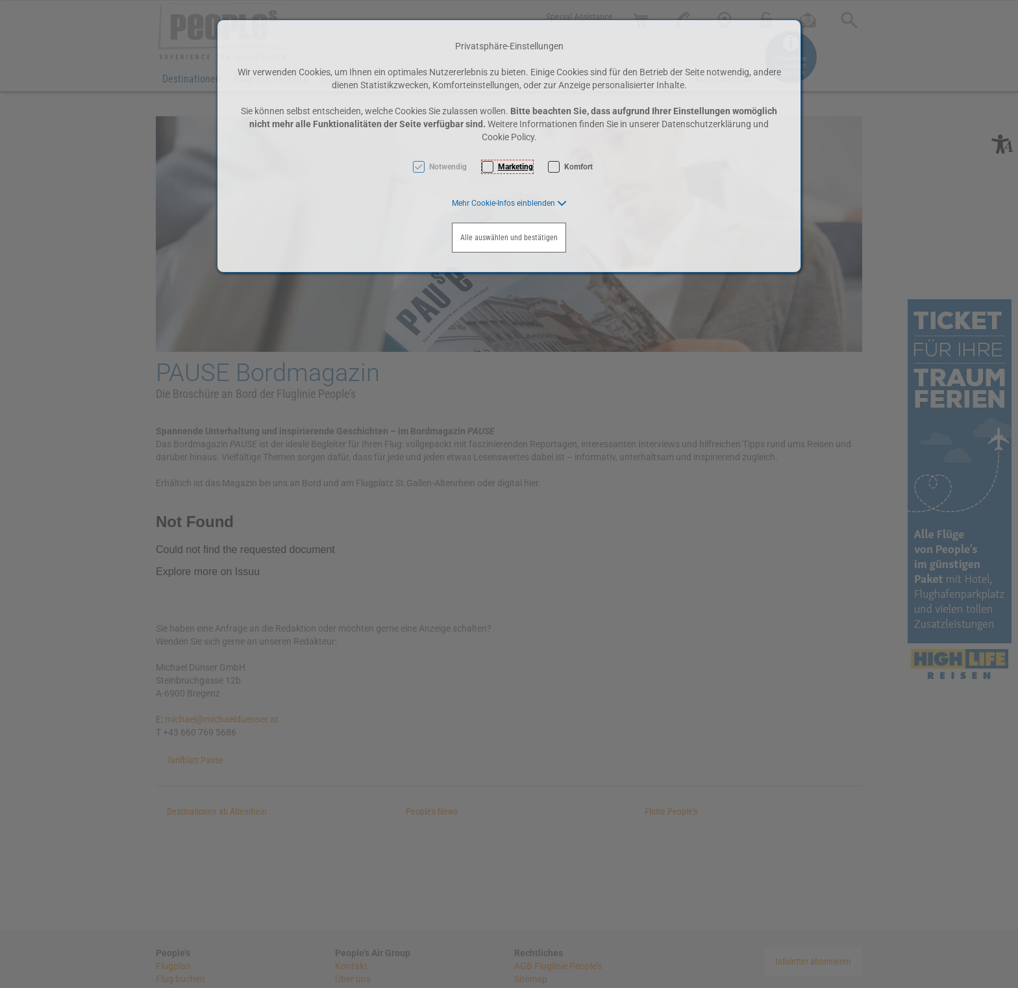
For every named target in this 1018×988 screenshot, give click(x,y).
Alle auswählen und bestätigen (509, 237)
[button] (509, 203)
